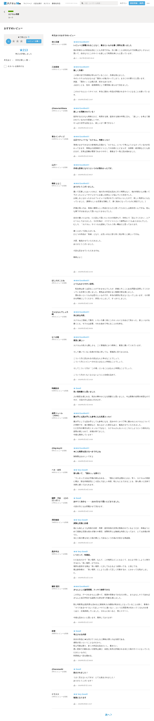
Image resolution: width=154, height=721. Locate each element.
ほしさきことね (58, 280)
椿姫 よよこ (56, 183)
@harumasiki (57, 669)
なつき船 (55, 337)
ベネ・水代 (56, 470)
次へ (108, 714)
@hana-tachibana (59, 108)
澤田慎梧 (55, 520)
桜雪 (53, 631)
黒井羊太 (55, 551)
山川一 (54, 165)
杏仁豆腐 (55, 42)
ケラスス (55, 694)
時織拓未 (55, 388)
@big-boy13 (57, 448)
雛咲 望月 (56, 586)
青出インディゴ (58, 137)
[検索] (82, 3)
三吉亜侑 (55, 67)
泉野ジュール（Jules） (57, 414)
